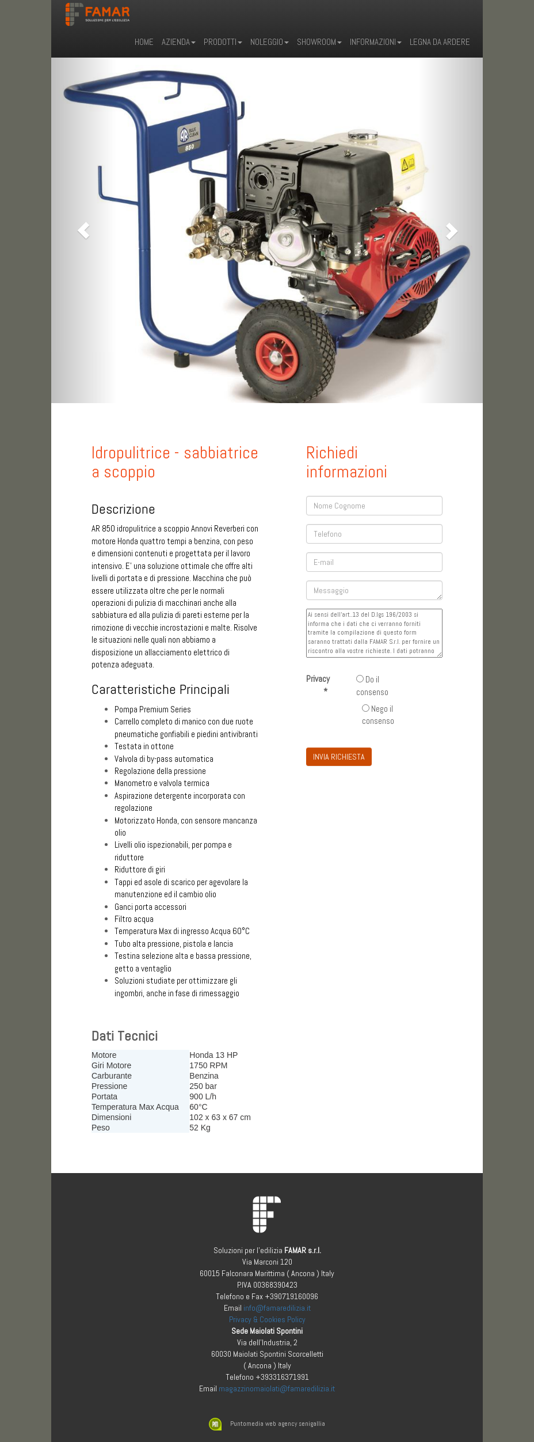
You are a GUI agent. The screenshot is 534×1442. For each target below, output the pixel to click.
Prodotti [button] (223, 41)
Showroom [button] (319, 41)
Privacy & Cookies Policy (267, 1319)
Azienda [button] (179, 41)
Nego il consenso (378, 714)
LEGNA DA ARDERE (440, 41)
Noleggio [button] (269, 41)
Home (144, 41)
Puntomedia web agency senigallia (267, 1424)
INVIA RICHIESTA (339, 757)
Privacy (318, 684)
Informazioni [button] (376, 41)
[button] (83, 230)
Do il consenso (372, 685)
